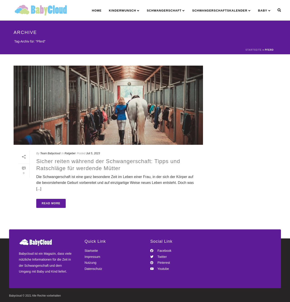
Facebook (160, 250)
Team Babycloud (50, 153)
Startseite (253, 50)
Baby (262, 10)
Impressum (92, 257)
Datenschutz (93, 269)
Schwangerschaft (164, 10)
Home (97, 10)
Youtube (159, 269)
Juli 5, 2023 (93, 153)
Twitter (158, 257)
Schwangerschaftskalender (219, 10)
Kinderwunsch (122, 10)
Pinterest (160, 262)
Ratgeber (70, 153)
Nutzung (90, 262)
